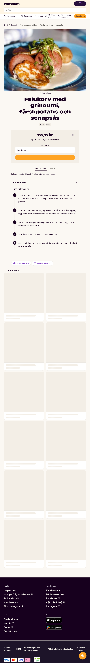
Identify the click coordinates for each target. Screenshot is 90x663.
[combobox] (46, 10)
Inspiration (10, 590)
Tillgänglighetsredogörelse (60, 649)
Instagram (53, 606)
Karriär (9, 623)
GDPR (18, 649)
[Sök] (6, 10)
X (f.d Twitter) (55, 602)
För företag (10, 631)
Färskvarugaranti (13, 606)
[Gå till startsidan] (12, 3)
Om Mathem (11, 619)
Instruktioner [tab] (41, 168)
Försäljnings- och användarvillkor (32, 649)
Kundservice (53, 590)
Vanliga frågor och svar (18, 594)
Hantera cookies (81, 649)
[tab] (52, 169)
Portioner (45, 145)
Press (8, 627)
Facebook (53, 598)
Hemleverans (11, 602)
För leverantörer (55, 594)
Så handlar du (11, 598)
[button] (46, 201)
